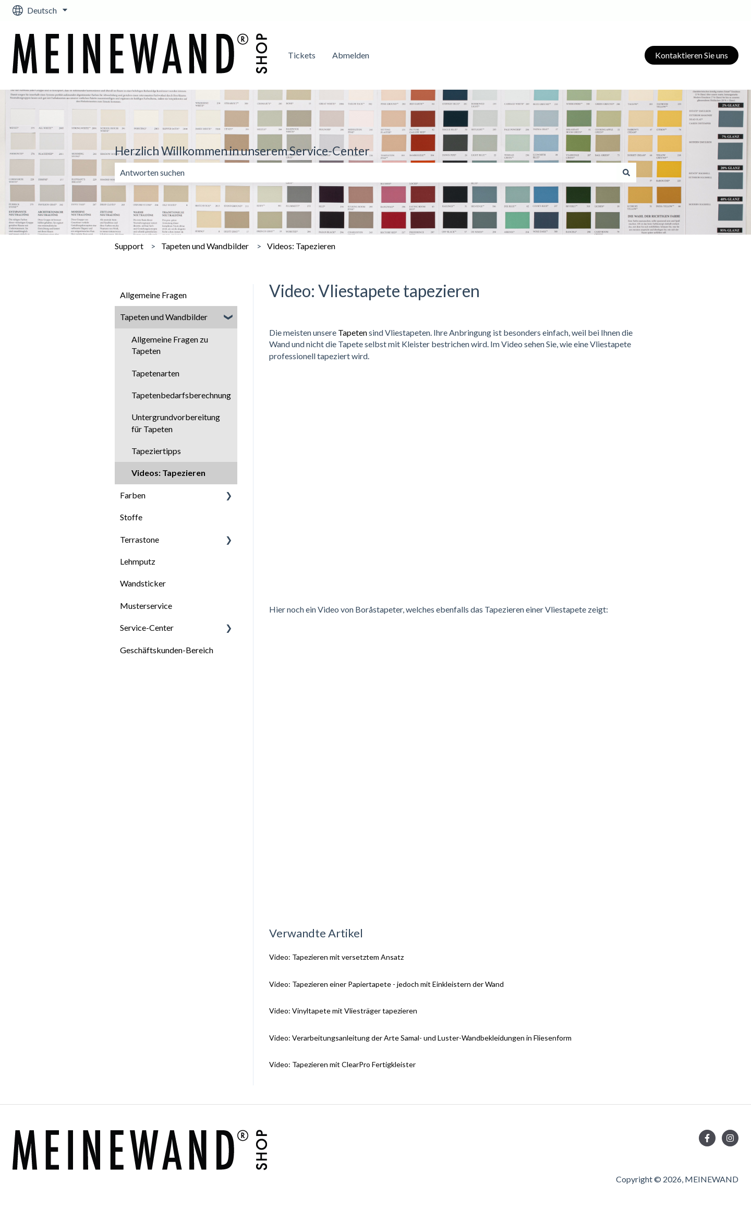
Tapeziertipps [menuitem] (156, 451)
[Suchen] (626, 172)
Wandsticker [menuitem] (143, 583)
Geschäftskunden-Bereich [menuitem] (166, 650)
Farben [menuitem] (133, 495)
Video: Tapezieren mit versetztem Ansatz (336, 956)
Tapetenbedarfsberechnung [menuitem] (181, 395)
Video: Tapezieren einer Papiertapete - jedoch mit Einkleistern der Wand (386, 984)
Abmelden (350, 55)
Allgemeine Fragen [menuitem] (153, 295)
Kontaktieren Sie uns (691, 55)
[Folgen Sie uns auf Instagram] (730, 1138)
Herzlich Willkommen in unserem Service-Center (242, 150)
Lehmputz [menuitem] (137, 561)
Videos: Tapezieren (301, 246)
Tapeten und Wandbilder (205, 246)
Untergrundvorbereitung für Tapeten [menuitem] (175, 422)
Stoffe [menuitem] (131, 517)
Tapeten (352, 332)
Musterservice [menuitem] (146, 605)
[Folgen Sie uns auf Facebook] (707, 1138)
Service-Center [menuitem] (147, 627)
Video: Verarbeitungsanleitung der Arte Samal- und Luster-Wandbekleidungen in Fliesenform (420, 1037)
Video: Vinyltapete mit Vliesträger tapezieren (343, 1010)
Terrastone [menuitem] (139, 539)
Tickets (302, 55)
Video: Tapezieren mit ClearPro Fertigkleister (342, 1064)
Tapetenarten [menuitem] (155, 373)
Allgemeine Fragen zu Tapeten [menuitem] (169, 345)
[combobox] (365, 172)
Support (129, 246)
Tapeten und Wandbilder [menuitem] (164, 317)
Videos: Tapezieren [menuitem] (168, 473)
